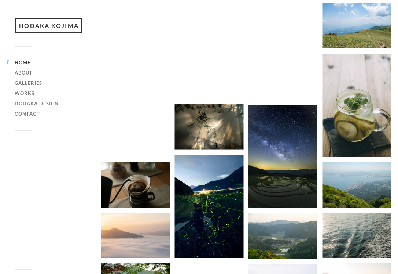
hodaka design (37, 116)
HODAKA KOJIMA (51, 32)
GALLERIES (28, 95)
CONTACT (27, 126)
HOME (22, 75)
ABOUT (24, 85)
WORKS (24, 106)
